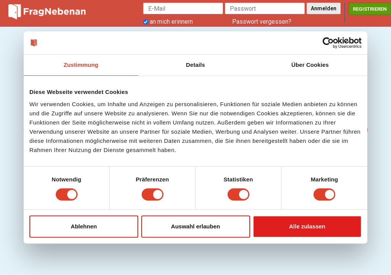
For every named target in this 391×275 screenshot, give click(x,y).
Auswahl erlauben (195, 226)
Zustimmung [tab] (81, 64)
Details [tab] (195, 64)
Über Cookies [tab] (310, 64)
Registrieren (370, 9)
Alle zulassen (307, 226)
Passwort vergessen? (261, 21)
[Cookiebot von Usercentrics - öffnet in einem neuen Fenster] (328, 43)
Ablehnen (84, 226)
